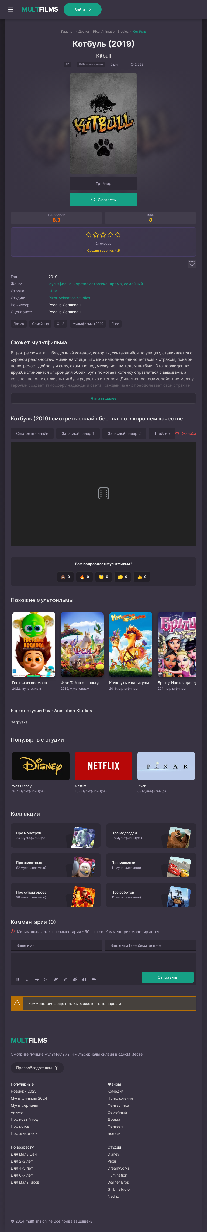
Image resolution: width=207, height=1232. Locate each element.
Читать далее (103, 398)
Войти (79, 9)
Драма (18, 324)
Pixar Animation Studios (69, 297)
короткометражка (91, 283)
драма (116, 283)
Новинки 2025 (24, 1091)
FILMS (40, 9)
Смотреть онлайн (32, 433)
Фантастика (118, 1105)
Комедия (116, 1091)
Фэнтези (115, 1126)
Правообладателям (34, 1067)
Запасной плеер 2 (124, 433)
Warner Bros (118, 1182)
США (53, 290)
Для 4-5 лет (22, 1168)
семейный (133, 283)
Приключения (120, 1098)
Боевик (114, 1133)
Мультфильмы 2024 (29, 1098)
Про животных (24, 1133)
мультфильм (60, 283)
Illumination (117, 1175)
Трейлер (103, 183)
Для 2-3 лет (22, 1161)
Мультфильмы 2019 (88, 324)
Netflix (113, 1196)
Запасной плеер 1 (78, 433)
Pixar (115, 324)
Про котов (20, 1126)
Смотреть (107, 199)
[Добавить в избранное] (192, 264)
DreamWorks (119, 1168)
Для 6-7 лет (22, 1175)
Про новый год (24, 1119)
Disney (113, 1154)
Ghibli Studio (119, 1189)
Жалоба (185, 433)
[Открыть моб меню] (10, 9)
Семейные (40, 324)
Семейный (117, 1112)
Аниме (17, 1112)
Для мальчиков (25, 1182)
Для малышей (24, 1154)
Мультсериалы (24, 1105)
